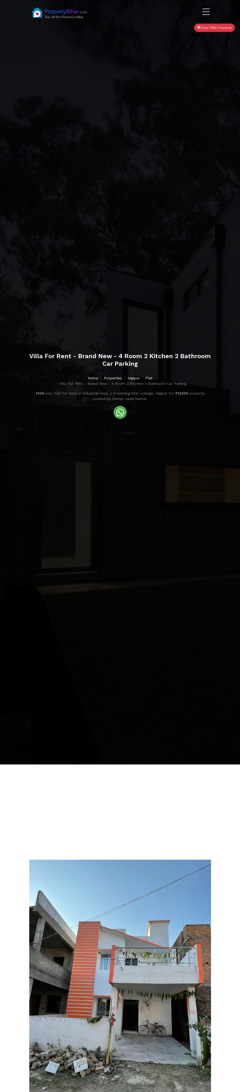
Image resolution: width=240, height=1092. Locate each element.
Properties (113, 378)
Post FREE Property (214, 28)
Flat (149, 378)
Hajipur (134, 378)
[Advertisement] (120, 803)
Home (93, 378)
